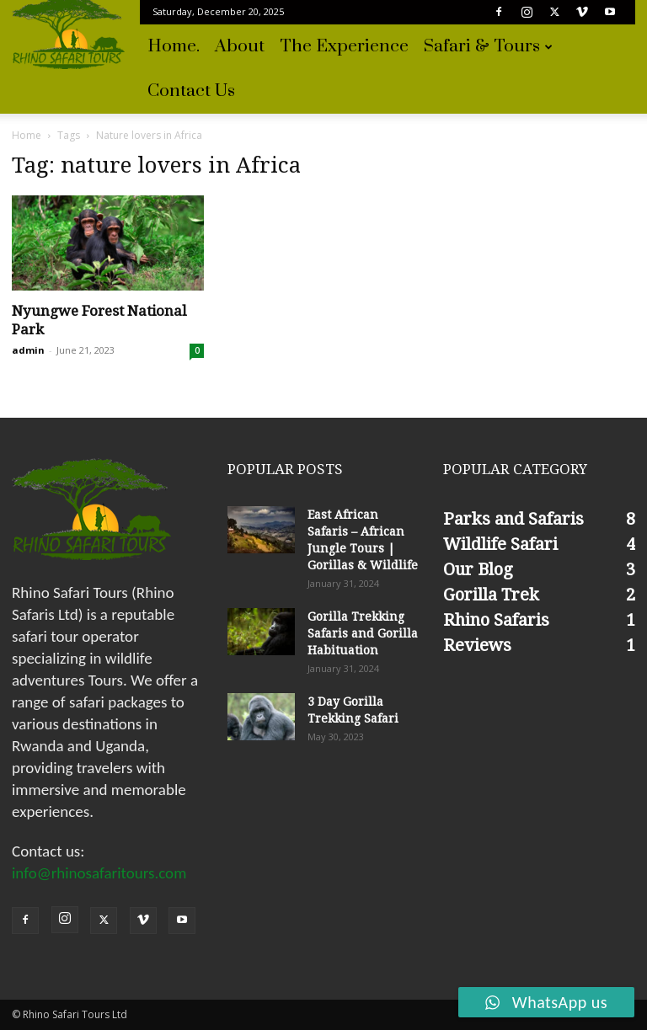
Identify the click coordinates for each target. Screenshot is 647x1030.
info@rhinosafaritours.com (99, 873)
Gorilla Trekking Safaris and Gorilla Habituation (362, 633)
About (240, 46)
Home (26, 135)
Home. (173, 46)
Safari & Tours (488, 46)
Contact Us (191, 91)
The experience (344, 46)
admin (28, 350)
